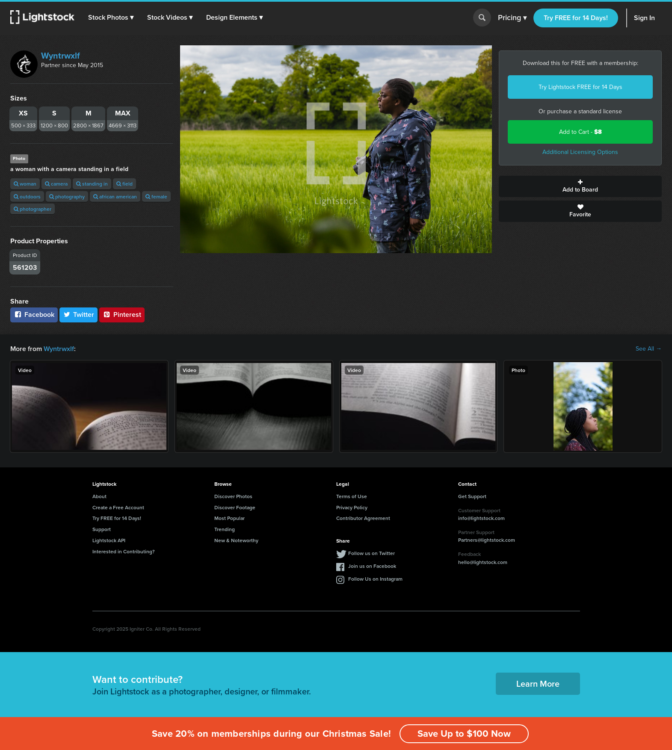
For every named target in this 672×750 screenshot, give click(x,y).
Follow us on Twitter (371, 553)
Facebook (34, 314)
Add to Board (580, 186)
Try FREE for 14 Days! (576, 18)
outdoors (27, 196)
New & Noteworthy (236, 540)
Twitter (79, 314)
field (124, 183)
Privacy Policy (351, 507)
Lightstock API (108, 540)
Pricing (512, 18)
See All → (649, 349)
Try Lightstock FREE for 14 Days (580, 87)
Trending (224, 529)
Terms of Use (351, 496)
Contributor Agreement (363, 518)
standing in (92, 183)
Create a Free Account (118, 507)
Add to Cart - (580, 131)
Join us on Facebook (372, 566)
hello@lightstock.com (482, 562)
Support (101, 529)
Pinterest (122, 314)
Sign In (644, 18)
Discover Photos (233, 496)
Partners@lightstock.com (486, 539)
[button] (110, 17)
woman (25, 183)
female (156, 196)
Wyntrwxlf (60, 55)
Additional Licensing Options (580, 152)
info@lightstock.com (481, 518)
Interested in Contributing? (123, 551)
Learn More (538, 683)
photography (67, 196)
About (99, 496)
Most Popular (229, 518)
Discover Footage (234, 507)
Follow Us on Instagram (375, 578)
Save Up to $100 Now (464, 733)
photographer (32, 209)
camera (56, 183)
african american (115, 196)
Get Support (472, 496)
